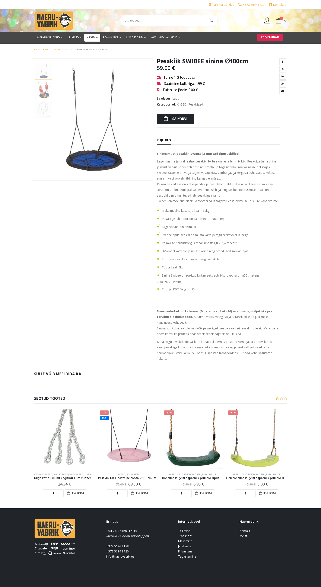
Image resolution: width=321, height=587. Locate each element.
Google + (282, 83)
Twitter (282, 69)
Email (282, 90)
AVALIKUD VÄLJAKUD (164, 37)
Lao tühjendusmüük (204, 474)
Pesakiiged (195, 104)
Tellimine (184, 531)
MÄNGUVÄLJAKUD (48, 37)
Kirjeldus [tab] (164, 140)
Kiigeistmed (184, 474)
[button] (278, 398)
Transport (185, 536)
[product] (64, 439)
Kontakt (244, 531)
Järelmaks (184, 546)
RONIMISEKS (110, 37)
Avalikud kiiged (43, 474)
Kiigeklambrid (93, 474)
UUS (104, 417)
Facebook (282, 61)
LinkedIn (282, 76)
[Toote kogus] (53, 493)
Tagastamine (187, 556)
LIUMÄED (73, 37)
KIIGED (91, 37)
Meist (243, 536)
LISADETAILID (134, 37)
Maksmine (185, 541)
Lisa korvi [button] (77, 493)
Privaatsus (185, 551)
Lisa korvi (178, 118)
